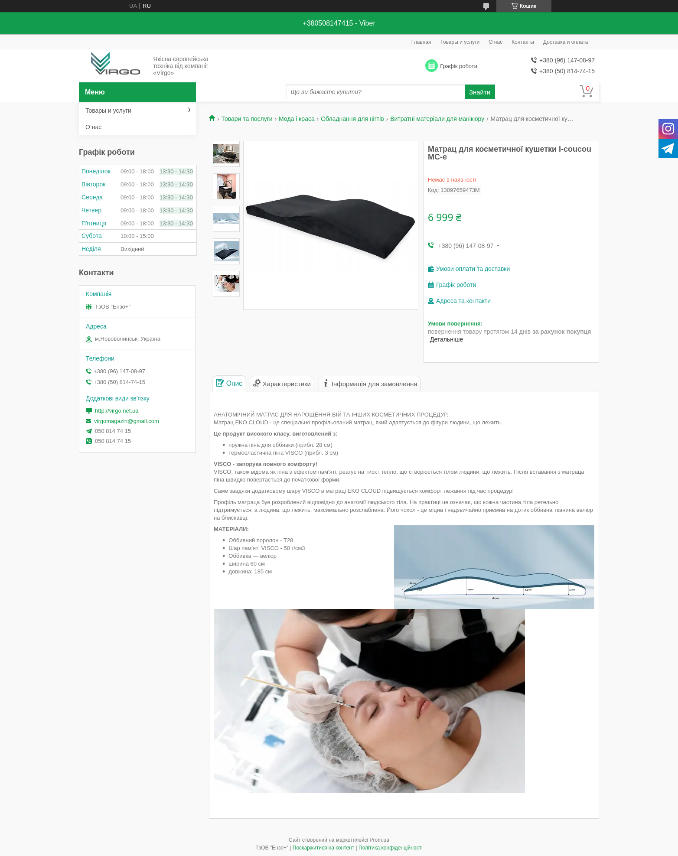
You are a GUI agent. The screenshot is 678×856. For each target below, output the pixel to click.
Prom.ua (379, 840)
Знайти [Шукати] (479, 92)
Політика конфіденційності (391, 848)
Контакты (523, 42)
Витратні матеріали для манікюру (437, 118)
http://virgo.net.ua (116, 410)
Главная (421, 42)
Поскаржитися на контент (323, 848)
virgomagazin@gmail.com (126, 421)
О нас (495, 42)
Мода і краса (297, 118)
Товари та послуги (246, 118)
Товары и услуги (460, 42)
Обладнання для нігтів (352, 118)
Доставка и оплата (565, 42)
